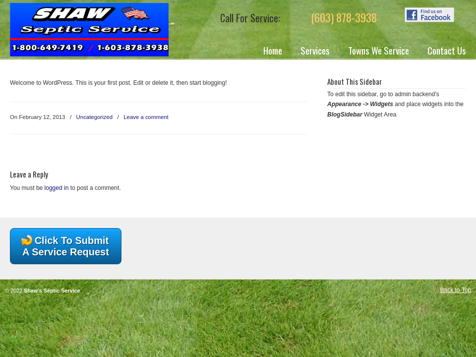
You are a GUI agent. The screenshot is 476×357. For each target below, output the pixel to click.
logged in (57, 187)
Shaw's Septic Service (89, 30)
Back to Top (455, 290)
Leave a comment (146, 117)
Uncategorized (94, 117)
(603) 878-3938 (344, 17)
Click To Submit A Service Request (65, 246)
